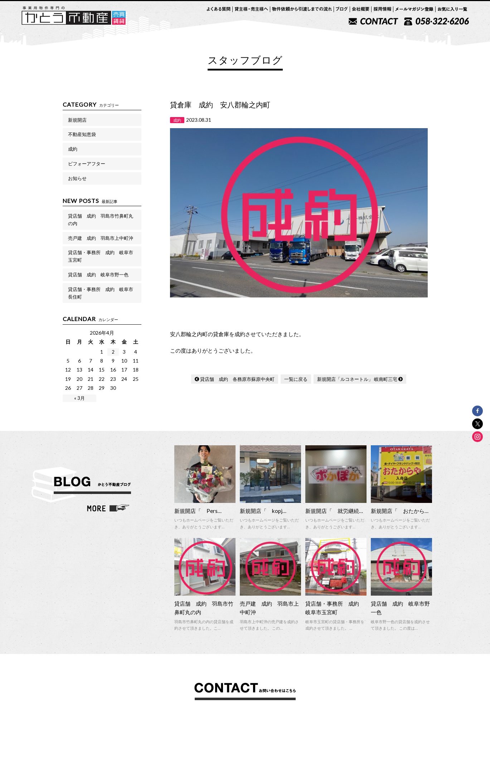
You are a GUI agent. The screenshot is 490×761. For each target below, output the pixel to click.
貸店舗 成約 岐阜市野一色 (98, 274)
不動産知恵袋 (82, 134)
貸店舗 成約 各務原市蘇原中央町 (237, 379)
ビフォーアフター (86, 163)
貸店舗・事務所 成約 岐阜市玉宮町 (100, 256)
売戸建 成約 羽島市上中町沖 (100, 238)
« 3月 (79, 398)
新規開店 (77, 120)
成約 (72, 149)
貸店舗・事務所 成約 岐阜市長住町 (100, 293)
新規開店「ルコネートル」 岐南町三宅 (357, 379)
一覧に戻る (295, 379)
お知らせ (77, 178)
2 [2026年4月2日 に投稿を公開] (113, 352)
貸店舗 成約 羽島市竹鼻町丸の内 (100, 219)
